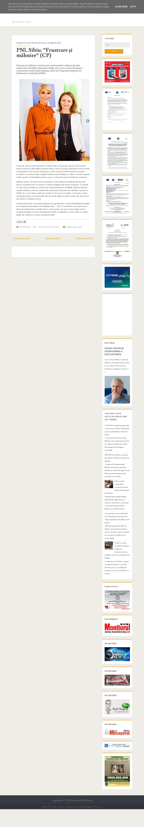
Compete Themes (57, 824)
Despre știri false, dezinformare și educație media (113, 367)
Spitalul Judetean (48, 224)
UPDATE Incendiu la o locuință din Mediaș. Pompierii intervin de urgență (116, 470)
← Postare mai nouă (19, 235)
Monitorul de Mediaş (82, 818)
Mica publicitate (21, 22)
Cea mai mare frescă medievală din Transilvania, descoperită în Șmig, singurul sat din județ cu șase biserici (117, 528)
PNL (34, 224)
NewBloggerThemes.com (92, 824)
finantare (24, 224)
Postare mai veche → (86, 235)
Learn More (121, 6)
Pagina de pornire (53, 235)
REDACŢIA (54, 43)
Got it (133, 6)
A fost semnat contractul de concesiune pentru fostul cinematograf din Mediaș (117, 499)
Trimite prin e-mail (71, 224)
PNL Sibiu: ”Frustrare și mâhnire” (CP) (43, 53)
